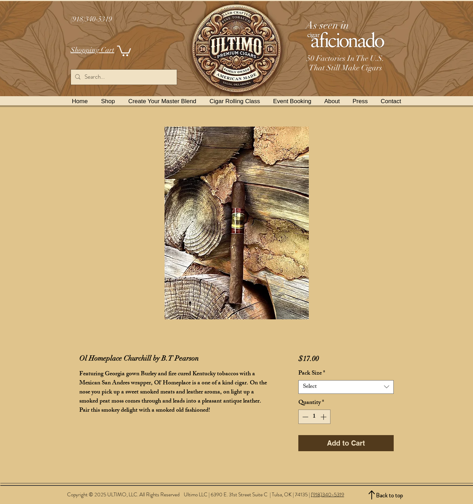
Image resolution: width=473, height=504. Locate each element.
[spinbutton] (314, 417)
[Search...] (123, 77)
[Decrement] (304, 417)
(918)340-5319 (327, 494)
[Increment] (324, 417)
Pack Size (311, 373)
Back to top (389, 495)
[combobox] (346, 387)
